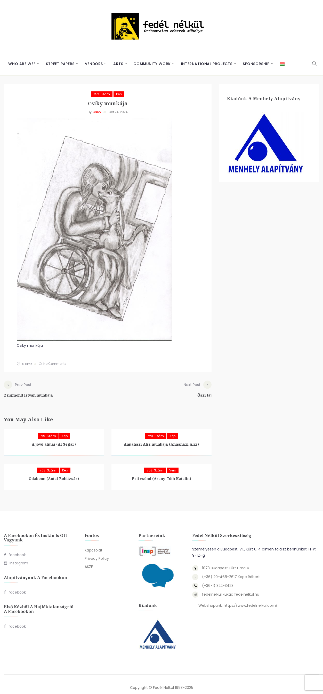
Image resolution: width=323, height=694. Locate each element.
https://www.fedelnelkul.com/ (251, 599)
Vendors (94, 63)
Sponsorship (256, 63)
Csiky (97, 112)
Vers (172, 464)
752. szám (101, 94)
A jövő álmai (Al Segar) (54, 437)
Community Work (152, 63)
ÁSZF (89, 560)
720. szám (155, 429)
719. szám (48, 429)
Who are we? (22, 63)
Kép (119, 94)
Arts (118, 63)
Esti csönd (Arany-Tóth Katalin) (161, 472)
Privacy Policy (97, 552)
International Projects (206, 63)
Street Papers (60, 63)
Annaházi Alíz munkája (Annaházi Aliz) (161, 437)
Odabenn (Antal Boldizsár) (54, 472)
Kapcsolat (93, 544)
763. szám (48, 464)
